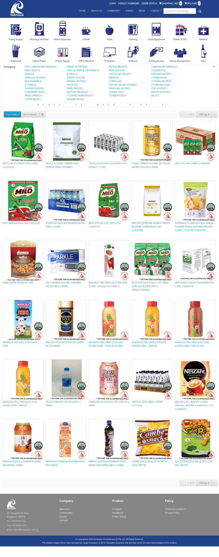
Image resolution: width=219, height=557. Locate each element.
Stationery (16, 60)
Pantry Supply (16, 39)
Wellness (133, 60)
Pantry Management (180, 60)
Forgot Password (128, 3)
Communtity (65, 512)
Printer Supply (63, 60)
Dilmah (86, 39)
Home (82, 10)
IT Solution (109, 60)
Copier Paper (39, 60)
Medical (203, 39)
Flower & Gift (179, 39)
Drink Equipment (156, 39)
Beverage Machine (39, 39)
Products (117, 509)
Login (112, 3)
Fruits (109, 39)
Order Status (149, 3)
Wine (203, 60)
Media (142, 10)
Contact (156, 10)
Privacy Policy (172, 512)
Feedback (117, 512)
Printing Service (156, 60)
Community (113, 10)
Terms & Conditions (175, 509)
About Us (96, 10)
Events (129, 10)
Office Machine (86, 60)
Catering (133, 39)
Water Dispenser (62, 39)
